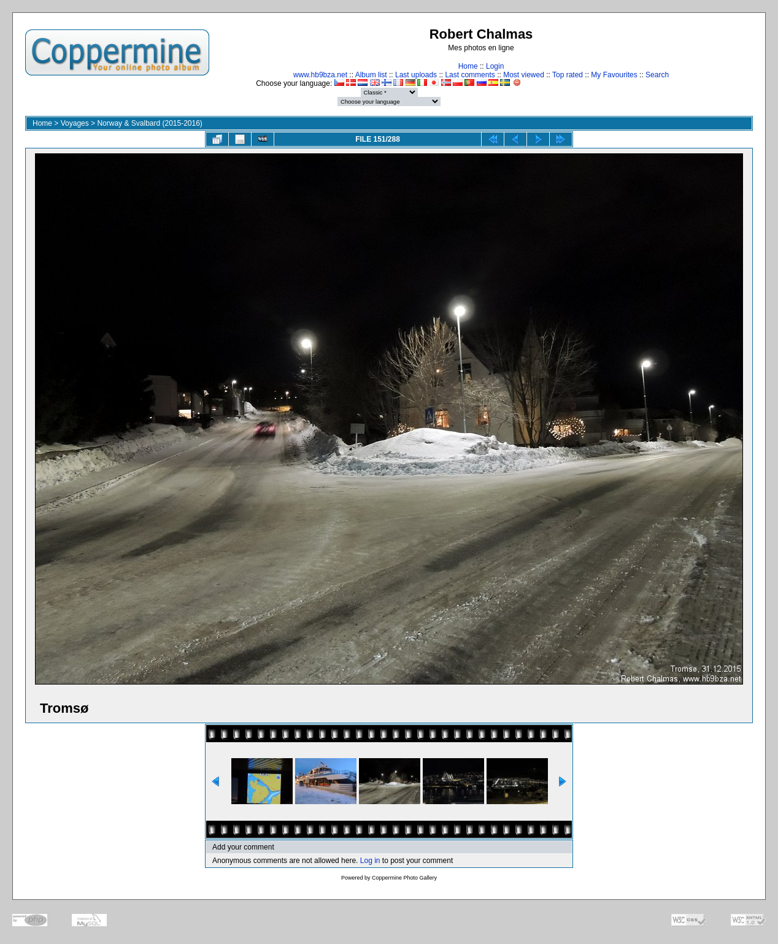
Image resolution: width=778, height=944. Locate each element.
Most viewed (523, 75)
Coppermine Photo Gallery (404, 878)
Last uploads (416, 75)
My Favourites (614, 75)
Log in (370, 860)
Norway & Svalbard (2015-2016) (149, 123)
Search (657, 75)
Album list (371, 75)
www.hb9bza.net (320, 75)
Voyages (75, 123)
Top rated (567, 75)
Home (468, 66)
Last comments (470, 75)
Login (495, 66)
